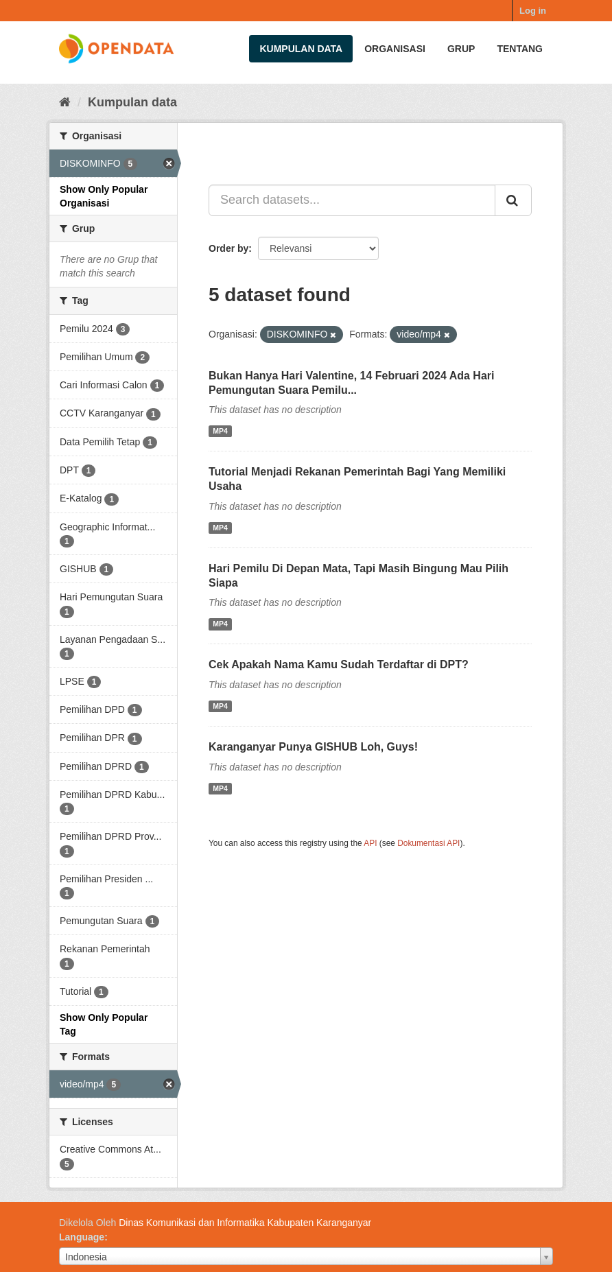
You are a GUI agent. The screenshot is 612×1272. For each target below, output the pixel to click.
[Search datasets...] (352, 200)
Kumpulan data (300, 48)
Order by (228, 248)
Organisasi (394, 48)
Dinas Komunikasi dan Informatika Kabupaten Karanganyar (245, 1222)
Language (81, 1237)
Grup (461, 48)
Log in (532, 10)
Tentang (520, 48)
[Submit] (513, 200)
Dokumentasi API (428, 843)
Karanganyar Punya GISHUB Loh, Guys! (313, 747)
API (370, 843)
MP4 (220, 431)
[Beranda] (65, 102)
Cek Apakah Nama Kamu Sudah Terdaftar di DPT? (339, 664)
